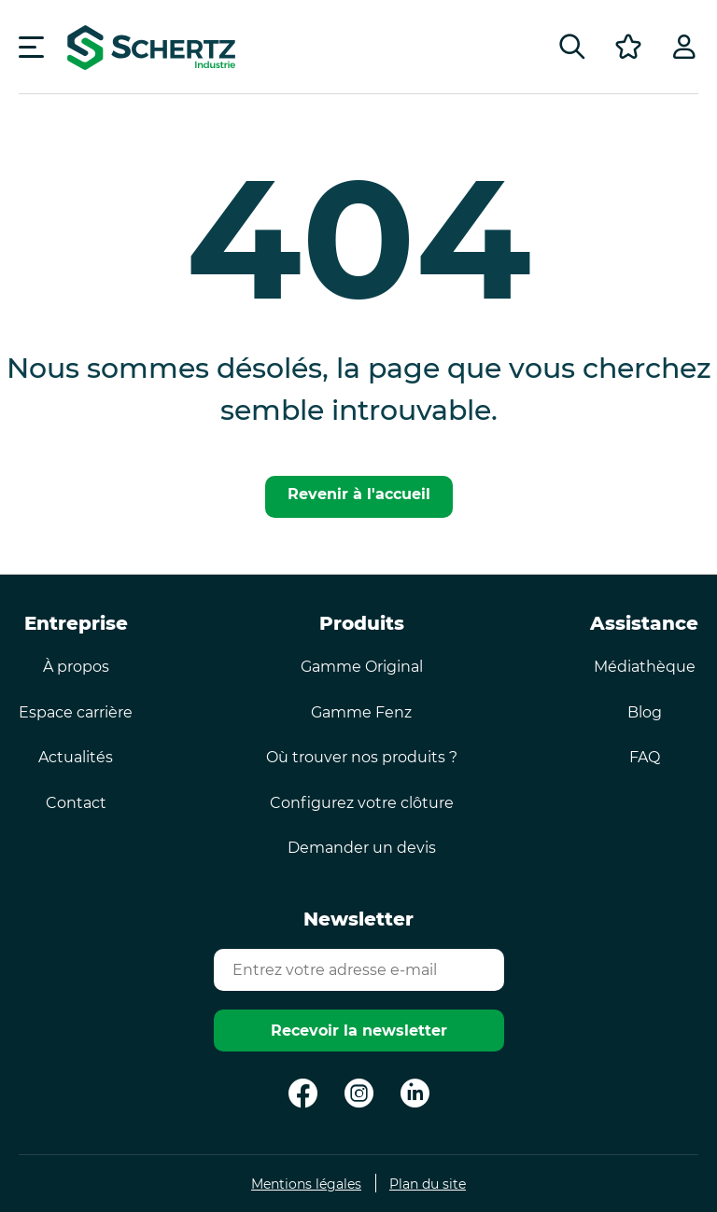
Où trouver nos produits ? (361, 757)
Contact (76, 803)
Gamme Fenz (361, 712)
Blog (644, 712)
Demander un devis (362, 848)
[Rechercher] (572, 47)
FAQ (644, 757)
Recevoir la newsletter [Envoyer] (359, 1030)
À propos (76, 667)
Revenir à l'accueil (359, 494)
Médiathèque (645, 667)
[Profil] (684, 47)
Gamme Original (362, 667)
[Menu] (31, 46)
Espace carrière (76, 712)
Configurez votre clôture (362, 803)
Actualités (75, 757)
